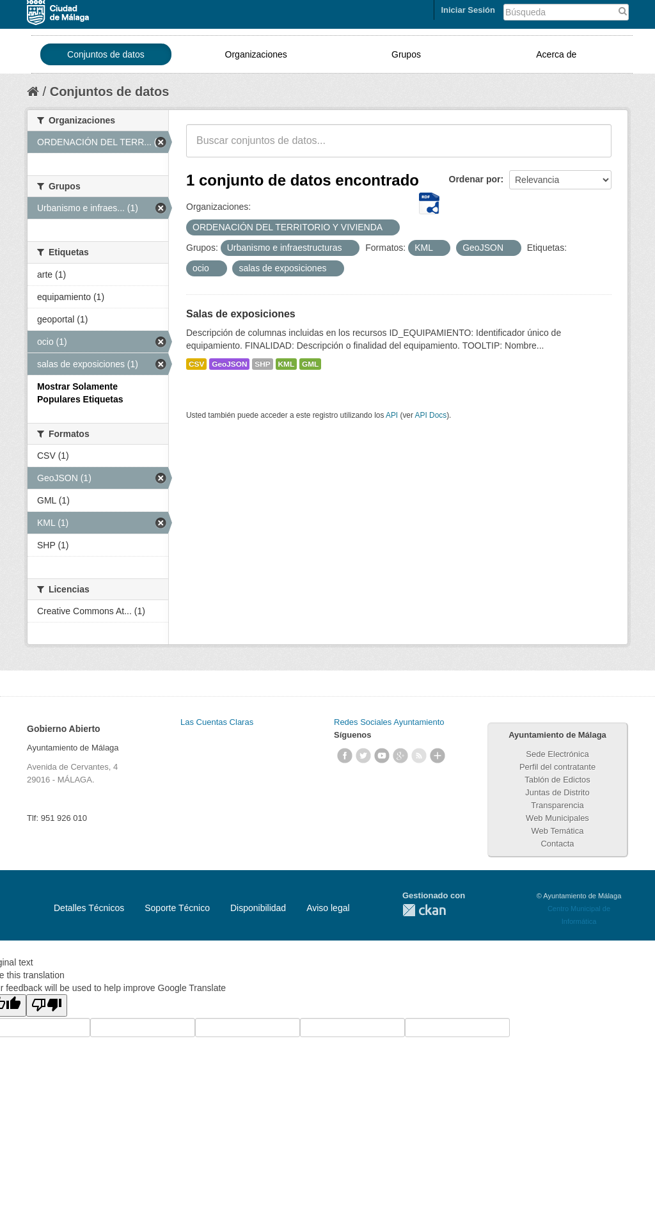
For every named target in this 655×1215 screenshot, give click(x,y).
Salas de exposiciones (241, 313)
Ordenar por (475, 179)
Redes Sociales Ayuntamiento (389, 722)
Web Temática (558, 831)
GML (310, 364)
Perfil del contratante (557, 767)
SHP (262, 364)
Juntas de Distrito (557, 792)
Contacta (557, 843)
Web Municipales (557, 818)
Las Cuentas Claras (216, 722)
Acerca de (556, 54)
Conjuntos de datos (106, 54)
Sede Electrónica (557, 754)
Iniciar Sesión (468, 10)
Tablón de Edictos (557, 779)
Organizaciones (256, 54)
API (392, 415)
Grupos (406, 54)
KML (286, 364)
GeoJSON (229, 364)
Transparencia (557, 805)
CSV (196, 364)
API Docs (431, 415)
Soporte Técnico (177, 908)
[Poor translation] (46, 1005)
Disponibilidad (258, 908)
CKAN (424, 910)
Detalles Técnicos (89, 908)
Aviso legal (327, 908)
